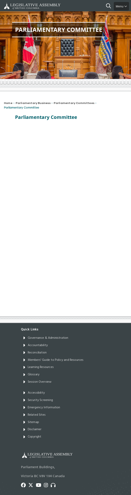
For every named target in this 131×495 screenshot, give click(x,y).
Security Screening (38, 400)
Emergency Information (41, 407)
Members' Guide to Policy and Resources (53, 360)
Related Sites (34, 414)
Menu (121, 6)
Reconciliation (35, 352)
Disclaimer (32, 429)
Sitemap (31, 422)
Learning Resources (38, 367)
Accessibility (34, 392)
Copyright (32, 436)
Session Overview (37, 381)
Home (8, 103)
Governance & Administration (45, 338)
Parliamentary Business (33, 103)
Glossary (31, 374)
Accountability (35, 345)
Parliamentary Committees (74, 103)
